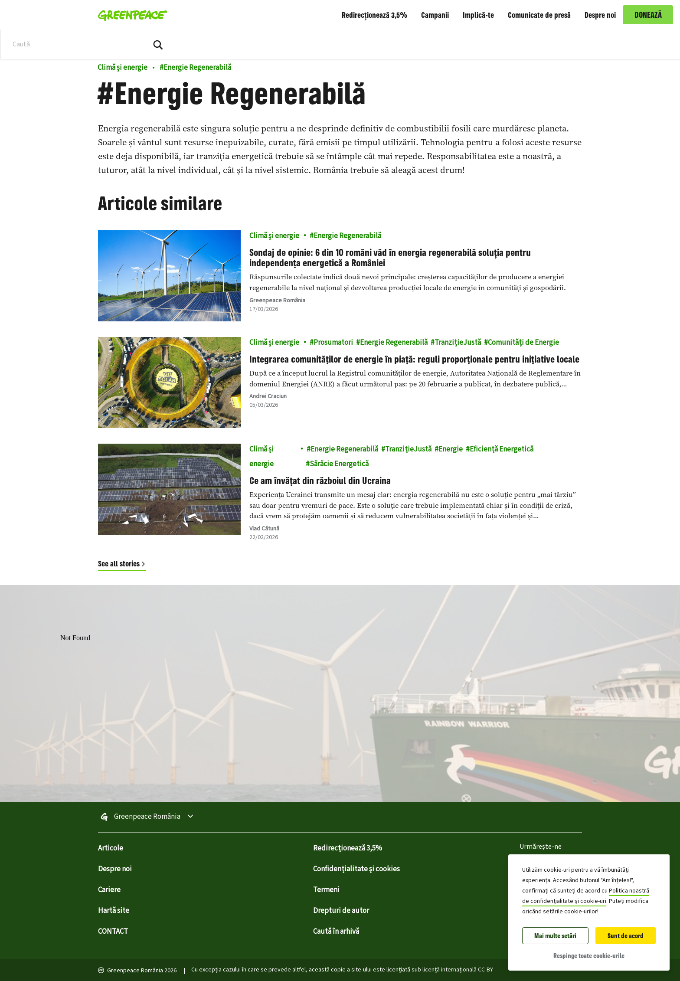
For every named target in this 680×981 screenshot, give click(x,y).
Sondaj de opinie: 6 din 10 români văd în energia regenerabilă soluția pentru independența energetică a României (390, 257)
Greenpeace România (277, 300)
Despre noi (600, 15)
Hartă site (113, 911)
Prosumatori (333, 342)
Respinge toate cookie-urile (588, 955)
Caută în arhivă (336, 931)
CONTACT (113, 931)
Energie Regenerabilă (195, 67)
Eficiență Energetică (501, 449)
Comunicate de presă (539, 15)
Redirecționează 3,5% (374, 15)
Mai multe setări (555, 935)
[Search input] (67, 44)
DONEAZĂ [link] (648, 14)
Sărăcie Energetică (339, 464)
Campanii (435, 15)
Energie (450, 449)
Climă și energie (122, 67)
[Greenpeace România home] (130, 14)
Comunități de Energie (523, 342)
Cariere (109, 890)
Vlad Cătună (264, 528)
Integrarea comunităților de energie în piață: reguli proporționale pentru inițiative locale (414, 359)
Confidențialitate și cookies (356, 869)
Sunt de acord (626, 935)
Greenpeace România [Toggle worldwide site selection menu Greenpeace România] (147, 817)
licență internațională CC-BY (457, 969)
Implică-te (478, 15)
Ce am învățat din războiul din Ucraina (320, 480)
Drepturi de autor (341, 911)
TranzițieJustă (458, 342)
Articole (110, 848)
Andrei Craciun (268, 396)
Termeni (326, 890)
